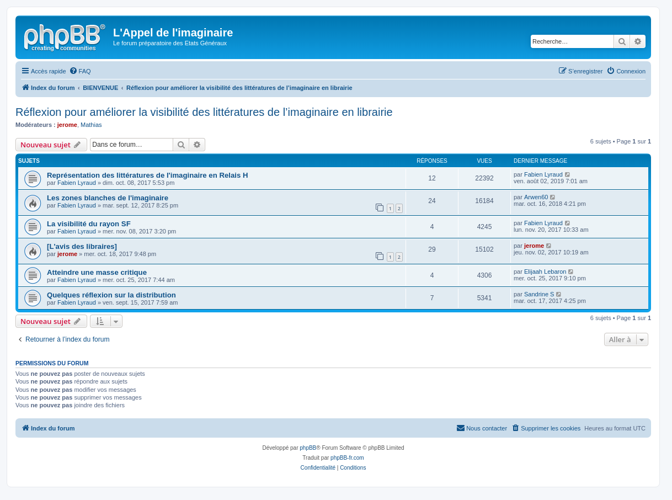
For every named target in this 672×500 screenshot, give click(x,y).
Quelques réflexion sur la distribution (111, 295)
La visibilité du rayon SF (89, 224)
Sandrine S (539, 294)
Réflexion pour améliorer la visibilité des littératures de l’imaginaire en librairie (204, 112)
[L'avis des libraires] (82, 246)
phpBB (308, 448)
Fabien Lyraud (76, 182)
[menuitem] (80, 71)
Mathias (91, 124)
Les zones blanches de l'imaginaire (107, 198)
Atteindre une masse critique (97, 272)
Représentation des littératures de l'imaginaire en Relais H (147, 175)
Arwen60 (536, 197)
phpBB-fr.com (347, 458)
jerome (67, 124)
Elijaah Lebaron (545, 271)
